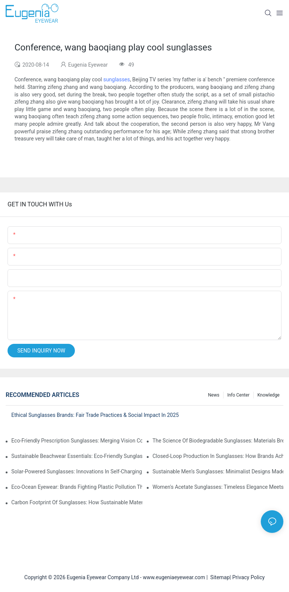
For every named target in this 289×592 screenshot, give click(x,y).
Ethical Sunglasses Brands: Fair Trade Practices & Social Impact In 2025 (95, 415)
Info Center (238, 395)
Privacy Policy (248, 577)
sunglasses (116, 79)
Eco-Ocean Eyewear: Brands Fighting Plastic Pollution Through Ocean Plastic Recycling (76, 487)
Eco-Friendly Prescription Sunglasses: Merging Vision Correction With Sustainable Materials (76, 441)
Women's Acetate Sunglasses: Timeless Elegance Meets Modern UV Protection (217, 487)
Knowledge (268, 395)
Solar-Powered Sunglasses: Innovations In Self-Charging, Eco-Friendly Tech (76, 471)
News (213, 395)
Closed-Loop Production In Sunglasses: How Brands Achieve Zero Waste (217, 456)
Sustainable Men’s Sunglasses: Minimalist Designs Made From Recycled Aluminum (217, 471)
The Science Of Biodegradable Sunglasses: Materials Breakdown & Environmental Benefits (217, 441)
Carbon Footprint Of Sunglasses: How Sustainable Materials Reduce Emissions (76, 502)
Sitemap (219, 577)
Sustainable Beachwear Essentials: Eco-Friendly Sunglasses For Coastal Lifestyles (76, 456)
